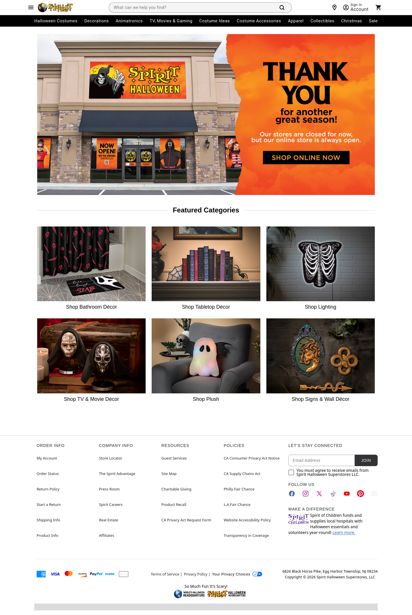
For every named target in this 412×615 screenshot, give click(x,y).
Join (366, 460)
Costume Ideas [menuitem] (214, 20)
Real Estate (108, 520)
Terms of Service (165, 574)
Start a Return (49, 504)
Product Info (47, 535)
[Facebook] (291, 493)
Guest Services (174, 458)
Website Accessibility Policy (247, 520)
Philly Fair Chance (239, 489)
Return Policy (48, 489)
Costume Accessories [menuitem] (259, 20)
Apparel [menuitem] (296, 20)
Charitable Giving (176, 489)
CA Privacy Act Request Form (186, 520)
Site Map (169, 473)
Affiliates (106, 535)
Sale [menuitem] (373, 20)
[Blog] (374, 493)
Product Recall (173, 504)
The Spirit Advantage (117, 473)
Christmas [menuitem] (351, 20)
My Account (47, 458)
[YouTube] (346, 493)
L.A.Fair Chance (237, 504)
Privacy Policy (195, 574)
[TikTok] (333, 493)
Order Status (48, 473)
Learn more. (343, 532)
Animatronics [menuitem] (129, 20)
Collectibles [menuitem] (322, 20)
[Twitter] (319, 493)
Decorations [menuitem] (96, 20)
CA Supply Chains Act (242, 473)
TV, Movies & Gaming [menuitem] (171, 20)
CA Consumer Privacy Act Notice (252, 458)
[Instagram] (305, 493)
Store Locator (110, 458)
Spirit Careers (110, 504)
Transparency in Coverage (246, 535)
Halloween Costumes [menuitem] (56, 20)
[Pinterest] (360, 493)
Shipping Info (48, 520)
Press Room (109, 489)
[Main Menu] (30, 7)
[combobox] (191, 7)
